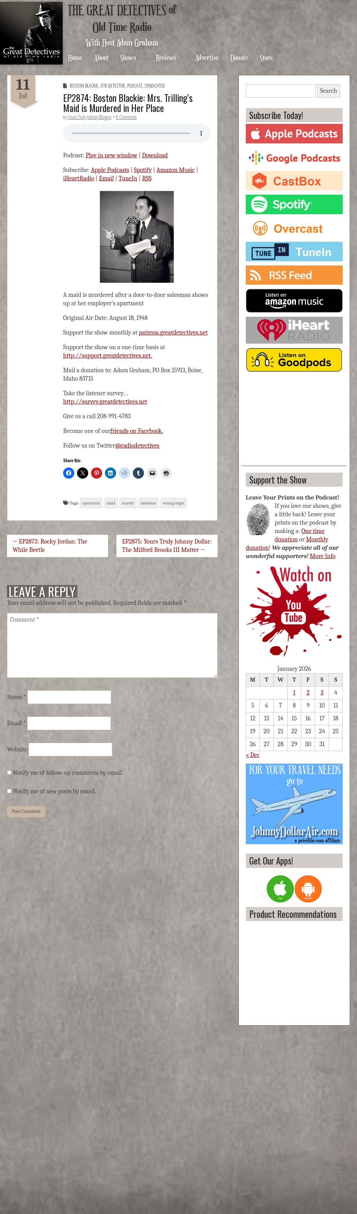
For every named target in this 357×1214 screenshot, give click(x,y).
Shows (128, 57)
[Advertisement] (294, 422)
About (101, 57)
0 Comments (126, 117)
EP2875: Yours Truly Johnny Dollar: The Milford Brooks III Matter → (167, 546)
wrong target (173, 503)
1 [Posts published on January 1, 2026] (294, 692)
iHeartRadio (78, 178)
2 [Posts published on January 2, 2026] (308, 692)
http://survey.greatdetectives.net (105, 401)
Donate (239, 57)
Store (266, 57)
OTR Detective (112, 85)
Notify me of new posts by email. (54, 791)
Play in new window (111, 155)
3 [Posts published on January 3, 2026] (321, 692)
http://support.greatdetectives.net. (107, 355)
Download (155, 155)
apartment (91, 503)
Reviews (166, 57)
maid (111, 503)
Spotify (143, 170)
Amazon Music (176, 170)
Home (75, 57)
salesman (149, 503)
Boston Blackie (84, 85)
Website (17, 749)
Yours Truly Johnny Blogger (90, 117)
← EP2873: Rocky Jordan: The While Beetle (50, 546)
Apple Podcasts (110, 170)
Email (106, 178)
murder (128, 503)
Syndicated (154, 85)
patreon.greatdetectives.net (173, 332)
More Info (323, 556)
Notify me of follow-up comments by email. (68, 773)
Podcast (134, 85)
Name (16, 697)
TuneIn (128, 178)
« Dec (253, 755)
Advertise (207, 57)
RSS (146, 178)
